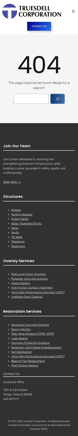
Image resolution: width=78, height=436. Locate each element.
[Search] (57, 99)
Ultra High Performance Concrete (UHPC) (38, 292)
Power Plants (19, 219)
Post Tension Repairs (24, 365)
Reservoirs (18, 246)
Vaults (15, 232)
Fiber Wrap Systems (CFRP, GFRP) (32, 334)
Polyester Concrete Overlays (29, 278)
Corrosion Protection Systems (30, 343)
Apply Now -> (12, 182)
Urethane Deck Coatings (27, 296)
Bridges (16, 210)
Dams (14, 228)
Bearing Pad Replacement (28, 361)
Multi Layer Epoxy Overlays (28, 274)
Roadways (18, 241)
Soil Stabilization (21, 352)
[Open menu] (73, 11)
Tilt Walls (16, 237)
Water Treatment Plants (26, 223)
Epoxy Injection (21, 329)
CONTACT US (39, 26)
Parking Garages (21, 214)
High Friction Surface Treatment (31, 288)
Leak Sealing (19, 338)
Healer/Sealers (20, 283)
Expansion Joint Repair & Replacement (36, 347)
